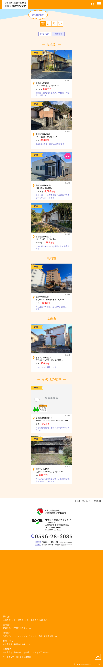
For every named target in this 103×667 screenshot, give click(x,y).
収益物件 (34, 620)
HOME (77, 501)
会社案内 (6, 652)
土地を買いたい (9, 620)
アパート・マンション (17, 636)
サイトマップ (8, 657)
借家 (5, 636)
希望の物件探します (22, 644)
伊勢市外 (58, 34)
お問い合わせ (43, 652)
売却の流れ (7, 628)
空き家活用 (7, 644)
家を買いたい (23, 620)
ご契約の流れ (17, 652)
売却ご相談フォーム (22, 628)
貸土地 (54, 636)
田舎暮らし (44, 620)
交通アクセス (30, 652)
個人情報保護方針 (23, 657)
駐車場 (46, 636)
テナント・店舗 (35, 636)
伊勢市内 (44, 34)
